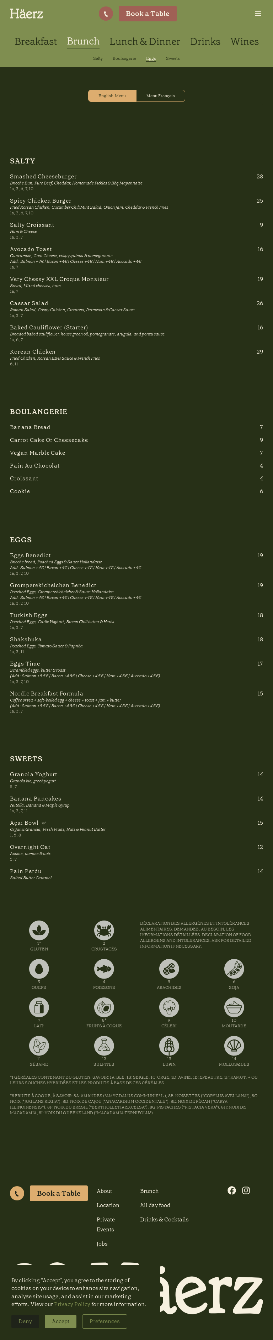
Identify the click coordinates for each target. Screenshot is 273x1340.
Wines (244, 41)
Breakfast (36, 41)
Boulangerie (124, 58)
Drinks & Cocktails (164, 1219)
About (104, 1191)
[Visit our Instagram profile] (246, 1190)
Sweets (173, 58)
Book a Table (59, 1193)
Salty (98, 58)
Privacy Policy (72, 1304)
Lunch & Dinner (144, 41)
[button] (258, 14)
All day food (155, 1205)
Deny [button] (25, 1321)
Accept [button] (60, 1321)
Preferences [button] (105, 1321)
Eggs (151, 58)
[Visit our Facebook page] (232, 1190)
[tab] (112, 96)
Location (108, 1205)
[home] (26, 14)
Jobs (102, 1243)
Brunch (83, 41)
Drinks (205, 41)
